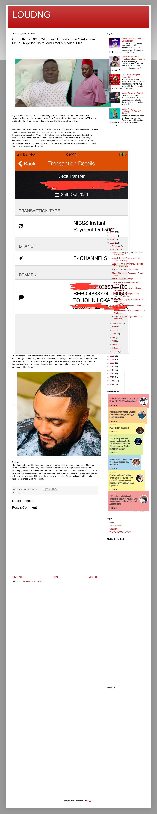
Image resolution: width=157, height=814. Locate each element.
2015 (112, 381)
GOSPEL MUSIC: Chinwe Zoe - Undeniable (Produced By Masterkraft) (120, 462)
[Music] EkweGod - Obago (122, 279)
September (117, 323)
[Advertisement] (116, 177)
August (115, 327)
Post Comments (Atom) (32, 581)
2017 (112, 374)
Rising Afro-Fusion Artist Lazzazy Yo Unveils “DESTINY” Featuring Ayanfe (123, 399)
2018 (112, 370)
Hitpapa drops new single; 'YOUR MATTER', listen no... (125, 295)
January (115, 351)
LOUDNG (31, 15)
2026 (112, 232)
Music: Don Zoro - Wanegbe (133, 93)
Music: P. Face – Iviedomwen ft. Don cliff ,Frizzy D (131, 111)
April (114, 341)
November (116, 246)
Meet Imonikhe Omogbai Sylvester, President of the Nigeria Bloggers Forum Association (122, 414)
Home (55, 577)
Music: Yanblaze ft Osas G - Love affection (133, 40)
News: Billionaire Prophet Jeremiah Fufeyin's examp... (126, 259)
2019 (112, 367)
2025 (112, 236)
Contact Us (113, 529)
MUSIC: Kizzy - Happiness (119, 428)
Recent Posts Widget (137, 511)
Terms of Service (116, 526)
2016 (112, 377)
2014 (112, 384)
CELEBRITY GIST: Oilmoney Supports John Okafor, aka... (127, 265)
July (114, 330)
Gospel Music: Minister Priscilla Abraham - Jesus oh (133, 58)
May (114, 337)
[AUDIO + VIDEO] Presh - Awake (125, 270)
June (114, 334)
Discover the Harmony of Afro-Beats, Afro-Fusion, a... (126, 283)
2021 (112, 359)
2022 (112, 356)
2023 (112, 243)
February (116, 348)
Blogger (89, 801)
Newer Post (17, 577)
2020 (112, 363)
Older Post (93, 577)
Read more (113, 405)
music (21, 493)
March (115, 344)
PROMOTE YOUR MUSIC (120, 532)
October (115, 249)
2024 (112, 239)
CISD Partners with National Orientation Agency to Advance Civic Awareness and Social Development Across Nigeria (123, 500)
